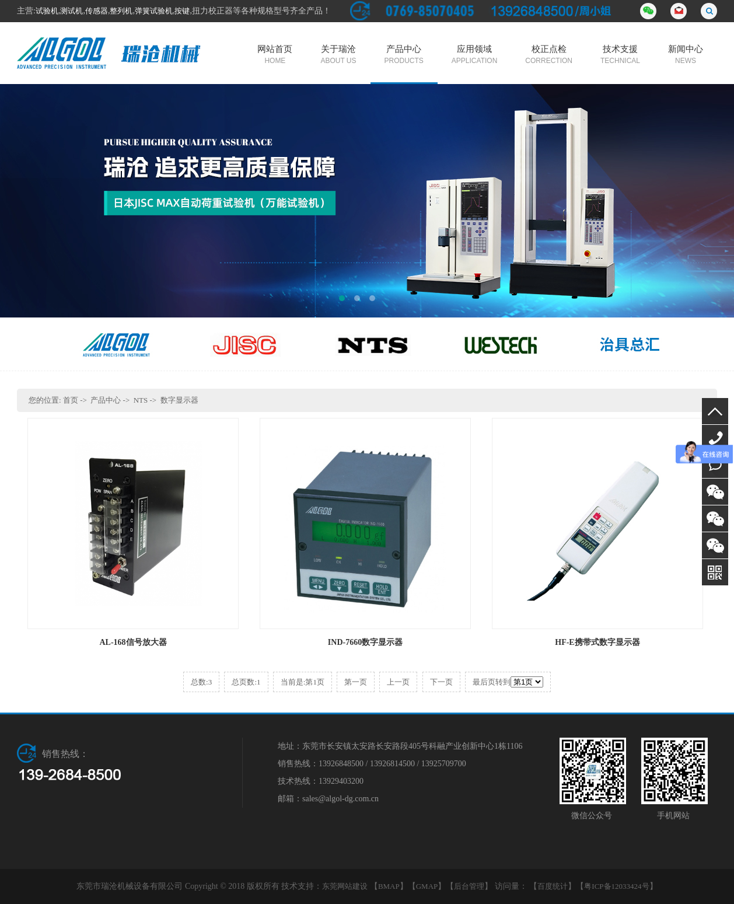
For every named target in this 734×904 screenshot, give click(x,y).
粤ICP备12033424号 (616, 886)
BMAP (389, 886)
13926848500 (715, 438)
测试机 (71, 10)
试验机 (47, 10)
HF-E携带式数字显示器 (597, 642)
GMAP (427, 886)
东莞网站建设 (345, 886)
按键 (182, 10)
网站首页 (274, 55)
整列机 (121, 10)
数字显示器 (179, 400)
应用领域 (474, 55)
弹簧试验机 (154, 10)
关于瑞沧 (338, 55)
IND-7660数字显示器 (365, 642)
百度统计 (552, 886)
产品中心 (404, 55)
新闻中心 (685, 55)
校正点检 (548, 55)
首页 (70, 400)
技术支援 (620, 55)
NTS (141, 400)
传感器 (96, 10)
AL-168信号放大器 (132, 642)
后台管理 (469, 886)
